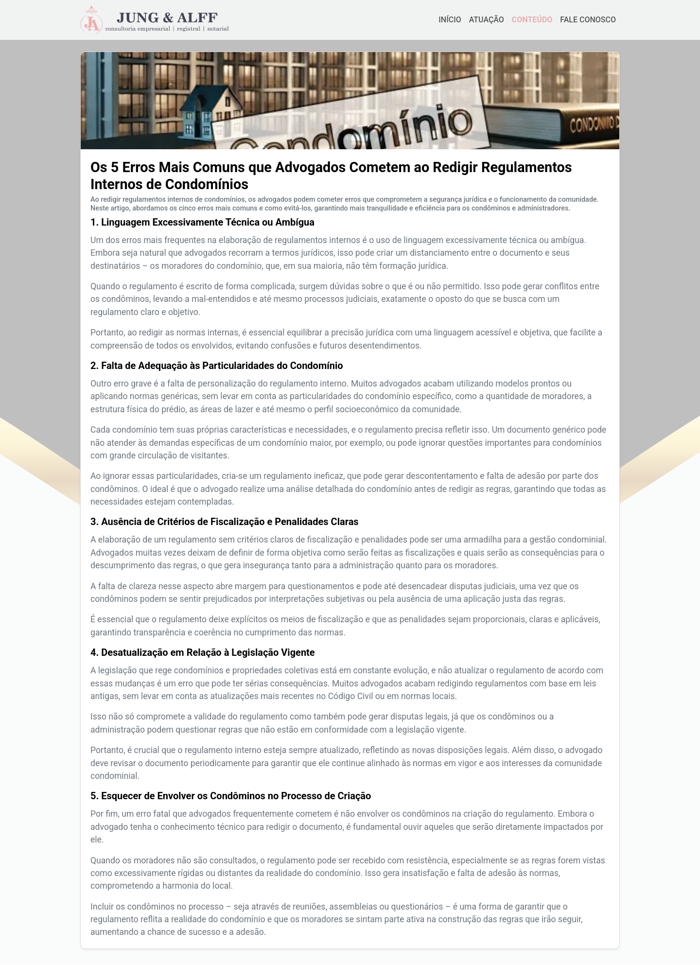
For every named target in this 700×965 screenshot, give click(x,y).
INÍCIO (449, 21)
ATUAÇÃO (486, 21)
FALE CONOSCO (588, 21)
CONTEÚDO (532, 21)
